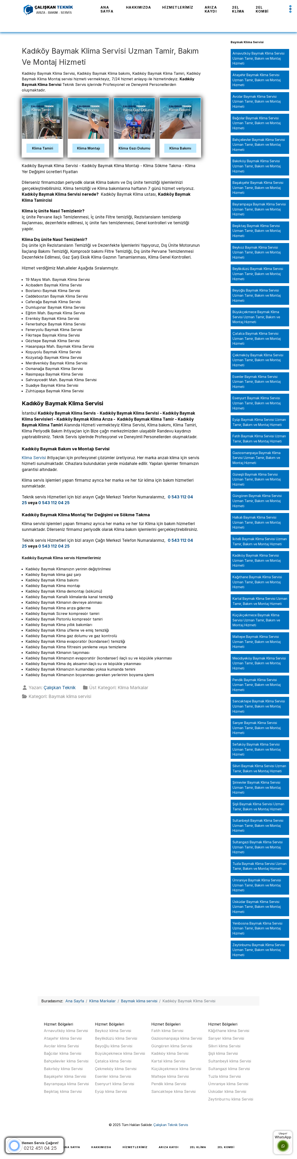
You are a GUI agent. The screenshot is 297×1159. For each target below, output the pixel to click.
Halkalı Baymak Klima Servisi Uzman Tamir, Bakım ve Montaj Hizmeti (256, 522)
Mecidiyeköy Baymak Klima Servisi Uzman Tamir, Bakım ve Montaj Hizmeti (259, 663)
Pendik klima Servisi (168, 1083)
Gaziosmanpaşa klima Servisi (176, 1038)
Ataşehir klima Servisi (63, 1038)
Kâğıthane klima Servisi (228, 1030)
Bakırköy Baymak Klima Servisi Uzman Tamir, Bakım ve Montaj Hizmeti (256, 166)
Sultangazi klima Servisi (229, 1068)
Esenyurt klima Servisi (114, 1083)
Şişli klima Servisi (223, 1053)
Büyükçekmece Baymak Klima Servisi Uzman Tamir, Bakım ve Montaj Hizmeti (256, 317)
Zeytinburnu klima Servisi (230, 1099)
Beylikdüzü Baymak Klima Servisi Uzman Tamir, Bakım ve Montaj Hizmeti (257, 274)
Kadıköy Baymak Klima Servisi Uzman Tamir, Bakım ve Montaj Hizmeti (256, 560)
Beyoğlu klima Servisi (113, 1046)
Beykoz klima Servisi (113, 1030)
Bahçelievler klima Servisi (66, 1061)
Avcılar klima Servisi (61, 1046)
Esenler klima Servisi (113, 1076)
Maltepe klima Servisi (170, 1076)
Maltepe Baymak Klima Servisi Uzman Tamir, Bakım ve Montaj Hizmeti (256, 642)
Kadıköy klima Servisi (169, 1053)
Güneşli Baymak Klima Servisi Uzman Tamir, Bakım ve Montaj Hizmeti (256, 479)
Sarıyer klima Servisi (226, 1038)
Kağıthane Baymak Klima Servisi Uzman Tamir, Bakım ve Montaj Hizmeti (257, 582)
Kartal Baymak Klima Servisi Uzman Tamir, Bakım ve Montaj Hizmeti (259, 601)
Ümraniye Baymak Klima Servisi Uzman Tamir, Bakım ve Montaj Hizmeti (256, 885)
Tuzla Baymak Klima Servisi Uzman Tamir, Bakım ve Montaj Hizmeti (259, 866)
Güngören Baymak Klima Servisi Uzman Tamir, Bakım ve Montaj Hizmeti (257, 501)
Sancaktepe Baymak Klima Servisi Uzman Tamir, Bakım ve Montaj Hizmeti (258, 706)
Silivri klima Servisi (224, 1046)
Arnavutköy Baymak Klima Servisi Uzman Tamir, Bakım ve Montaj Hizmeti (258, 58)
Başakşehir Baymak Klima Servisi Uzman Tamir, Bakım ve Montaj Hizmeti (257, 188)
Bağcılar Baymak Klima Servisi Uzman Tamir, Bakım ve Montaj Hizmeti (256, 123)
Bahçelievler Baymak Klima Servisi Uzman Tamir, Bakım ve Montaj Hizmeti (258, 145)
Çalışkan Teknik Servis (170, 1125)
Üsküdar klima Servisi (227, 1091)
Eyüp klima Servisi (111, 1091)
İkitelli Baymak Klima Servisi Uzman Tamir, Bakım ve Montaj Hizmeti (259, 541)
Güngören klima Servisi (171, 1046)
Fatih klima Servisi (167, 1030)
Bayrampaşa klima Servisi (66, 1083)
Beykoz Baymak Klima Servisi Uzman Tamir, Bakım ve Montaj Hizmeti (256, 252)
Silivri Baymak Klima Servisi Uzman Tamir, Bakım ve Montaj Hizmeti (259, 768)
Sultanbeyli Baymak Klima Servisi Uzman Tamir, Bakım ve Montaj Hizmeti (257, 825)
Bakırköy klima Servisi (63, 1068)
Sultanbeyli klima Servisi (229, 1061)
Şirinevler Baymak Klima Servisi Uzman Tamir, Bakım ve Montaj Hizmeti (256, 787)
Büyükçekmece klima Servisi (120, 1053)
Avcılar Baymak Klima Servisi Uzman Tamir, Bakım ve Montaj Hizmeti (256, 101)
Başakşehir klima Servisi (65, 1076)
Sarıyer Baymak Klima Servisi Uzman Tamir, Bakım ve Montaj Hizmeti (256, 728)
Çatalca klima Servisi (113, 1061)
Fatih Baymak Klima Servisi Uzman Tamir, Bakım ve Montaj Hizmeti (259, 438)
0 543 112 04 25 (54, 502)
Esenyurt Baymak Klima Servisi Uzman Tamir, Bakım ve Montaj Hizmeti (256, 403)
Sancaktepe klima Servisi (173, 1091)
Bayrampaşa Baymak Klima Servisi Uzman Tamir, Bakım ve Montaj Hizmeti (259, 209)
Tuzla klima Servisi (224, 1076)
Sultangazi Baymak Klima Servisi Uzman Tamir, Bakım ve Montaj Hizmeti (257, 847)
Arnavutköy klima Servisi (66, 1030)
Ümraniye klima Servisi (228, 1083)
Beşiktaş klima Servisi (63, 1091)
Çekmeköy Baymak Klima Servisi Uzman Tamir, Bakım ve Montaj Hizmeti (257, 360)
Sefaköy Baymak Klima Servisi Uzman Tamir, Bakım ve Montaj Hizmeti (256, 749)
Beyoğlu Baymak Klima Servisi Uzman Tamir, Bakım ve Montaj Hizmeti (256, 295)
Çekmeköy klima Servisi (115, 1068)
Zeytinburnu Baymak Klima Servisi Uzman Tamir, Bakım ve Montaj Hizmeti (258, 950)
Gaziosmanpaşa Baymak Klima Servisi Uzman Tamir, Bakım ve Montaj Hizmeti (256, 458)
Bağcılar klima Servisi (62, 1053)
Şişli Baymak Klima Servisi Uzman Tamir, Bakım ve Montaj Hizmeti (258, 806)
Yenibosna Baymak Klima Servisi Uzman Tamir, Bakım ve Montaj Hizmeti (257, 928)
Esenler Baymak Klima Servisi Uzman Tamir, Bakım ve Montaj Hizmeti (256, 382)
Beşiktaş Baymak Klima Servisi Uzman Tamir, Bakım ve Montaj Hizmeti (256, 231)
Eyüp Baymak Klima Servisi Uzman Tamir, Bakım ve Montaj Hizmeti (259, 422)
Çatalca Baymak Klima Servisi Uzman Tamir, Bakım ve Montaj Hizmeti (256, 338)
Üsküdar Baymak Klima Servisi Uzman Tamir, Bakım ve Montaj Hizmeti (256, 907)
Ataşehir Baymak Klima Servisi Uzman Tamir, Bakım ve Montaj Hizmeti (256, 80)
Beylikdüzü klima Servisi (116, 1038)
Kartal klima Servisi (168, 1061)
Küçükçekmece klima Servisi (176, 1068)
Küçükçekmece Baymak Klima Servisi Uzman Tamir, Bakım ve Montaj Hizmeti (256, 620)
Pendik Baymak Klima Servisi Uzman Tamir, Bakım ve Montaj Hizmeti (256, 685)
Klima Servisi (34, 457)
